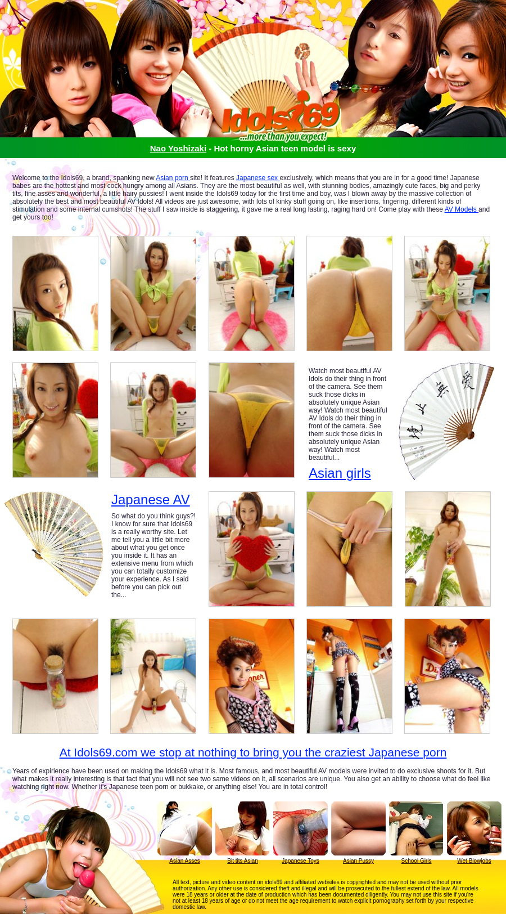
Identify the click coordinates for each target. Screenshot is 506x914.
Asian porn (173, 178)
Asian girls (340, 473)
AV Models (461, 209)
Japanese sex (257, 178)
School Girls (416, 861)
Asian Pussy (358, 861)
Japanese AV (150, 500)
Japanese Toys (300, 861)
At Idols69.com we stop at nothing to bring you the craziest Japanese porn (253, 752)
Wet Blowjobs (474, 861)
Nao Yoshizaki (178, 148)
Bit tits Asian (242, 861)
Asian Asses (184, 861)
